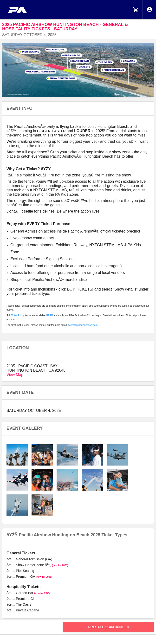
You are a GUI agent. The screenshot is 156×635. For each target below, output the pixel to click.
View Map (14, 375)
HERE (49, 315)
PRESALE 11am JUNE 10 (108, 627)
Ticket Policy (18, 315)
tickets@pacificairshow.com (83, 325)
